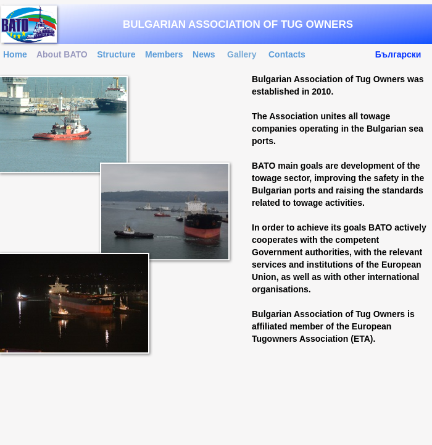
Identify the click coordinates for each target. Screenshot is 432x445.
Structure (116, 54)
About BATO (62, 54)
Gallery (241, 54)
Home (15, 54)
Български (398, 54)
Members (164, 54)
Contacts (286, 54)
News (204, 54)
